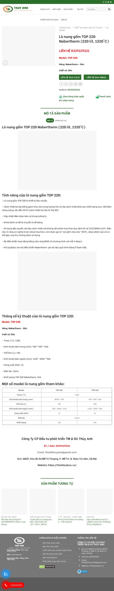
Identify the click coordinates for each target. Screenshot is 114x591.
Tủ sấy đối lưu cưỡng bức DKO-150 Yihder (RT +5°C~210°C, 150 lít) (41, 522)
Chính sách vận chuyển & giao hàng (57, 550)
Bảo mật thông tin (50, 557)
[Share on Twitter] (66, 84)
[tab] (50, 120)
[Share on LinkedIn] (80, 84)
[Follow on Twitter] (108, 2)
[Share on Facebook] (61, 84)
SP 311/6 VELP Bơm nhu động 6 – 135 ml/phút (70, 520)
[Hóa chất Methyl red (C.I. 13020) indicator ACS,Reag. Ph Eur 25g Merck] (100, 502)
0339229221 (94, 556)
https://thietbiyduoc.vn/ (62, 465)
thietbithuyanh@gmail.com (93, 562)
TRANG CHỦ (45, 9)
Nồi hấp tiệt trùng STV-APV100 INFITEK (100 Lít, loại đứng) (13, 522)
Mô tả (50, 120)
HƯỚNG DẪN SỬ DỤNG (49, 19)
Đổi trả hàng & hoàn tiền (52, 554)
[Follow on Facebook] (103, 2)
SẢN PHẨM (69, 9)
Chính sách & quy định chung (54, 561)
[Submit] (109, 9)
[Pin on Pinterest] (75, 84)
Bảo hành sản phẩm (51, 546)
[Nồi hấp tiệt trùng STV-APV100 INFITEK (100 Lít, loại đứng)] (14, 502)
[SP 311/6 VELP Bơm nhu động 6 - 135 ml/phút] (71, 502)
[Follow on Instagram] (106, 2)
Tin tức (80, 9)
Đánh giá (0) (61, 120)
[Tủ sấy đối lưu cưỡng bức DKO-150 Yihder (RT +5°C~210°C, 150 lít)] (43, 502)
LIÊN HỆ (64, 19)
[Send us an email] (111, 2)
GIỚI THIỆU (56, 9)
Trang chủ (65, 27)
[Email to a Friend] (71, 84)
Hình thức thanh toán (51, 543)
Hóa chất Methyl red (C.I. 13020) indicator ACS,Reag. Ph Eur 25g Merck (99, 522)
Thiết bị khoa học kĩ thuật (88, 27)
